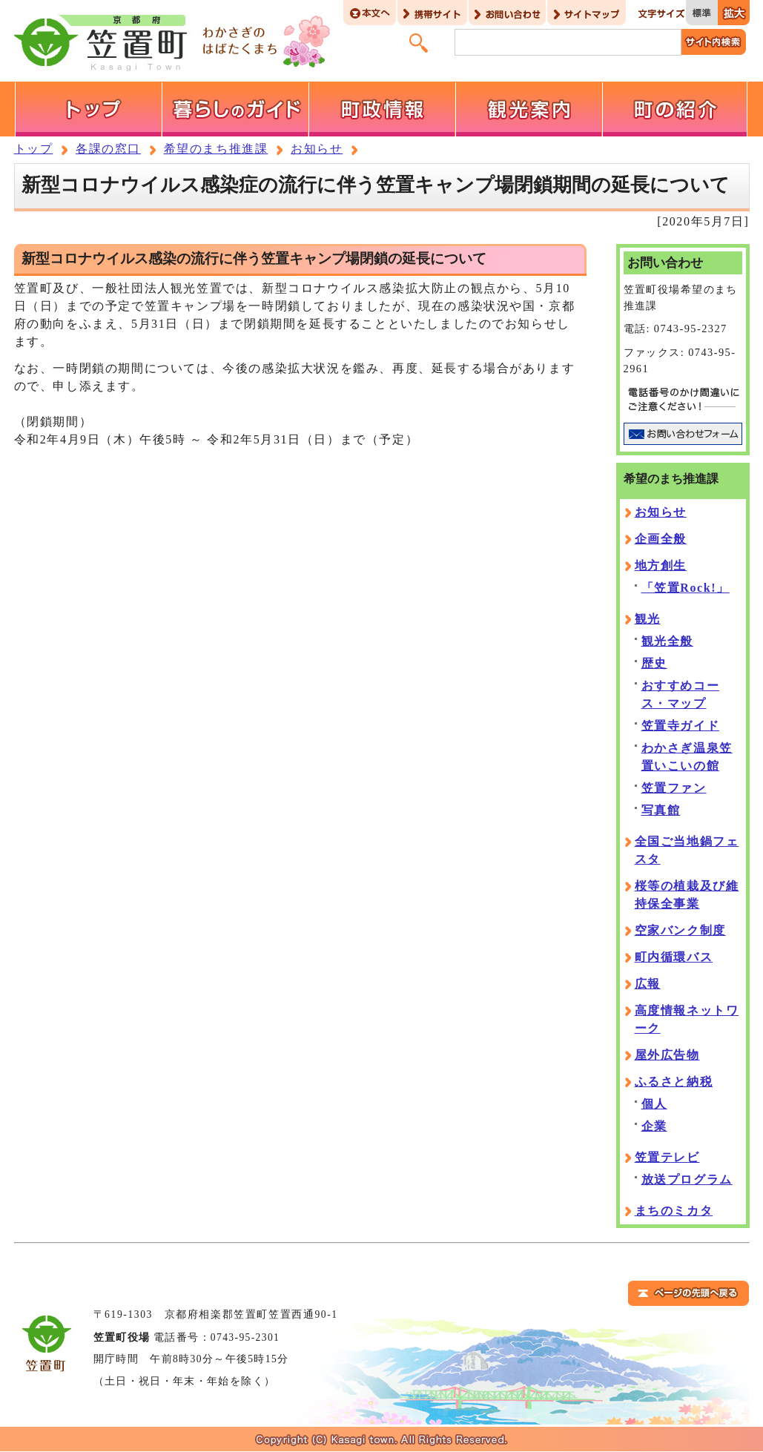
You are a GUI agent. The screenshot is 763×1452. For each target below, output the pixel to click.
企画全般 (661, 538)
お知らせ (317, 148)
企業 (654, 1126)
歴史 (654, 663)
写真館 (661, 810)
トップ (33, 148)
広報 (648, 983)
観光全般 (667, 641)
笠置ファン (674, 788)
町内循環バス (674, 957)
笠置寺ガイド (680, 725)
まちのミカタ (674, 1210)
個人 (654, 1104)
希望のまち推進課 (216, 148)
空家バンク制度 (680, 930)
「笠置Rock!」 (685, 587)
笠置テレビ (667, 1157)
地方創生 (661, 565)
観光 (648, 619)
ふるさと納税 (674, 1081)
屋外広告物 (667, 1055)
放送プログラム (687, 1179)
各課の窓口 (108, 148)
